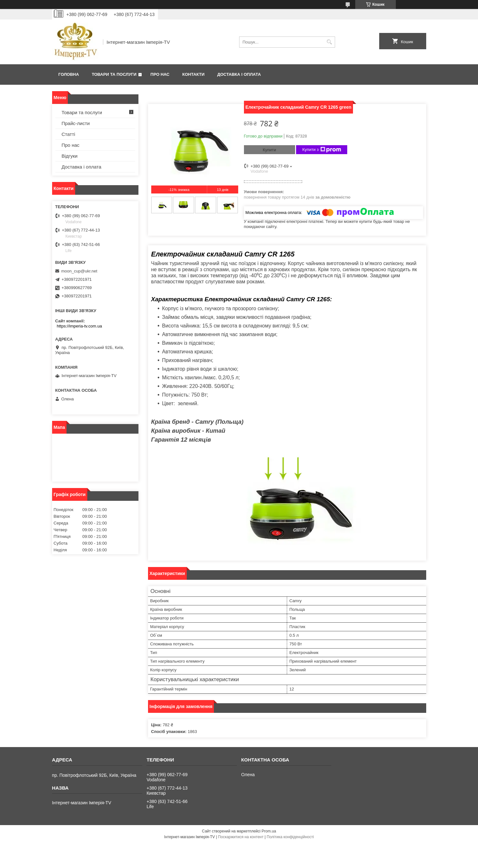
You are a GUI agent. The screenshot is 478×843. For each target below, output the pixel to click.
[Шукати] (329, 42)
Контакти (193, 74)
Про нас (160, 74)
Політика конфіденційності (290, 837)
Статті (68, 134)
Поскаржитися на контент (240, 837)
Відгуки (70, 156)
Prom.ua (269, 831)
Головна (69, 74)
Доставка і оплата (239, 74)
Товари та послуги (114, 74)
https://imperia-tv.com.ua (79, 326)
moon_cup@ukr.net (79, 271)
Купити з (321, 150)
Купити (269, 149)
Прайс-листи (76, 123)
